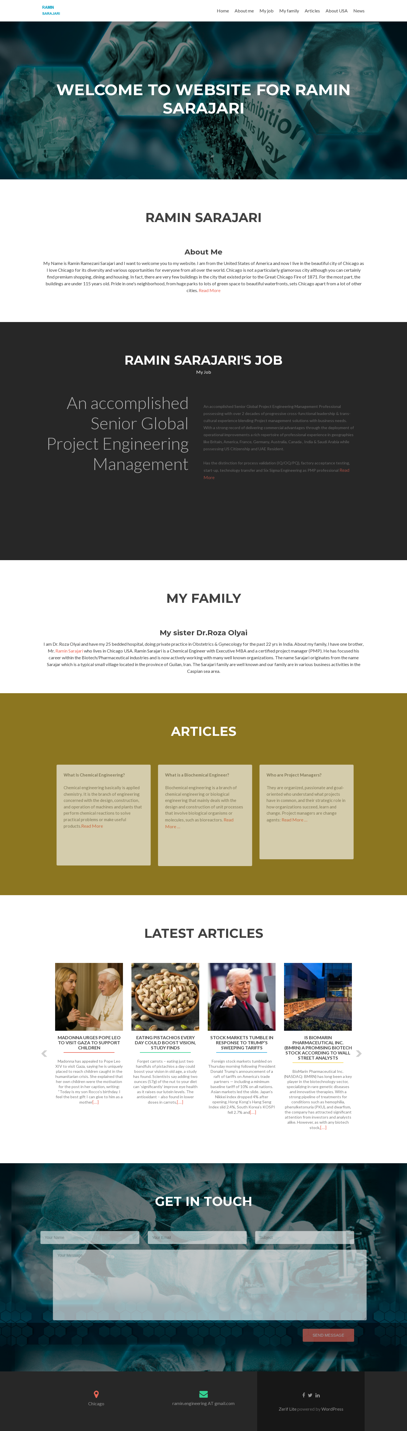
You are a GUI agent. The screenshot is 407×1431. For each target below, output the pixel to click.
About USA (337, 10)
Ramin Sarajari (69, 650)
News (359, 10)
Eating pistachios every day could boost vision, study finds (165, 1042)
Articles (312, 10)
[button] (44, 1054)
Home (223, 10)
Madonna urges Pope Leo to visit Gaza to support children (89, 1042)
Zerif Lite (288, 1409)
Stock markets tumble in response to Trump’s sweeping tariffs (241, 1042)
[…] (95, 1101)
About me (244, 10)
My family (289, 10)
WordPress (332, 1409)
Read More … (304, 819)
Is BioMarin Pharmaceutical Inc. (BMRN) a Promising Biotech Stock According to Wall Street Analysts (318, 1047)
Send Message (319, 1335)
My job (266, 10)
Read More (209, 290)
